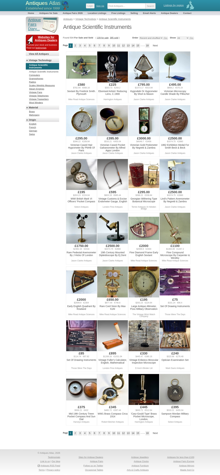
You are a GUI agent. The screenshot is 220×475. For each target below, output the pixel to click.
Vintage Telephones (39, 95)
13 (128, 45)
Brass (32, 111)
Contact (187, 13)
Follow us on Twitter (93, 465)
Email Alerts (149, 13)
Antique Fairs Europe (183, 461)
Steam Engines (36, 89)
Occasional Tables (94, 470)
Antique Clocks (141, 461)
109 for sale (103, 37)
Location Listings (97, 13)
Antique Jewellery (140, 457)
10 (113, 45)
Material (33, 107)
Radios (32, 82)
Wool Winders (36, 102)
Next (155, 45)
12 (123, 45)
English (32, 124)
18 (147, 45)
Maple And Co (187, 470)
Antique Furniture (140, 465)
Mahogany (34, 115)
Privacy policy (53, 470)
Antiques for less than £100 (180, 457)
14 (133, 45)
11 (118, 45)
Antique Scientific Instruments (43, 71)
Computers (34, 75)
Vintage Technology (40, 60)
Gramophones (36, 78)
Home (31, 13)
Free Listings (118, 13)
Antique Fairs (96, 461)
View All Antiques (39, 54)
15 (137, 45)
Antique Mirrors (186, 465)
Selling (134, 13)
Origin (32, 119)
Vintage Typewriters (39, 99)
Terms (42, 470)
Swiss (32, 134)
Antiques (42, 3)
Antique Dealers (169, 13)
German (33, 130)
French (32, 127)
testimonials (41, 48)
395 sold (114, 37)
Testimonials (54, 457)
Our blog (56, 461)
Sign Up (100, 6)
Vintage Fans (35, 92)
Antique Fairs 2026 (73, 13)
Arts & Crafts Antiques (138, 470)
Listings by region (174, 5)
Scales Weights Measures (42, 85)
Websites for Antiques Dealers (46, 39)
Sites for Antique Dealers (91, 457)
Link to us (45, 461)
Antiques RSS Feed (50, 465)
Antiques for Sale (48, 13)
